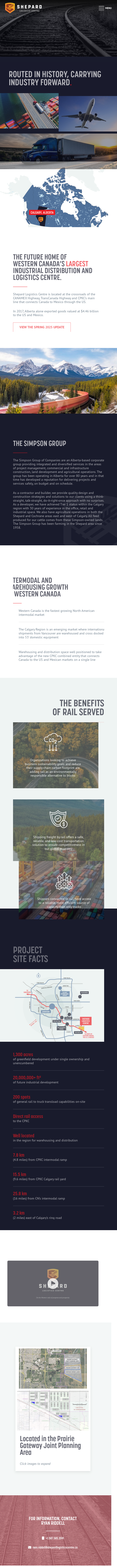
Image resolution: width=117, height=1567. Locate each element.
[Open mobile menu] (105, 8)
